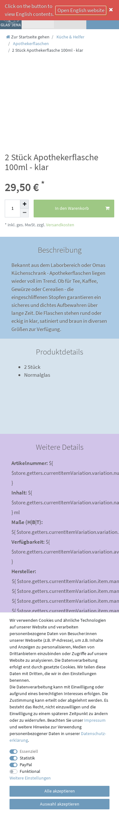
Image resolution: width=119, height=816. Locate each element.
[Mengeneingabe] (12, 208)
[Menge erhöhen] (24, 204)
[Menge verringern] (24, 213)
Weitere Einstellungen (30, 778)
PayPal (26, 764)
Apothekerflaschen (30, 43)
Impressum (95, 720)
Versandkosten (59, 225)
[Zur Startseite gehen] (28, 37)
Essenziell (29, 751)
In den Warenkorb (82, 208)
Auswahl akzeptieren (59, 804)
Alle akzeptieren (59, 791)
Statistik (27, 758)
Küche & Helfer (70, 37)
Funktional (30, 771)
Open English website (80, 10)
